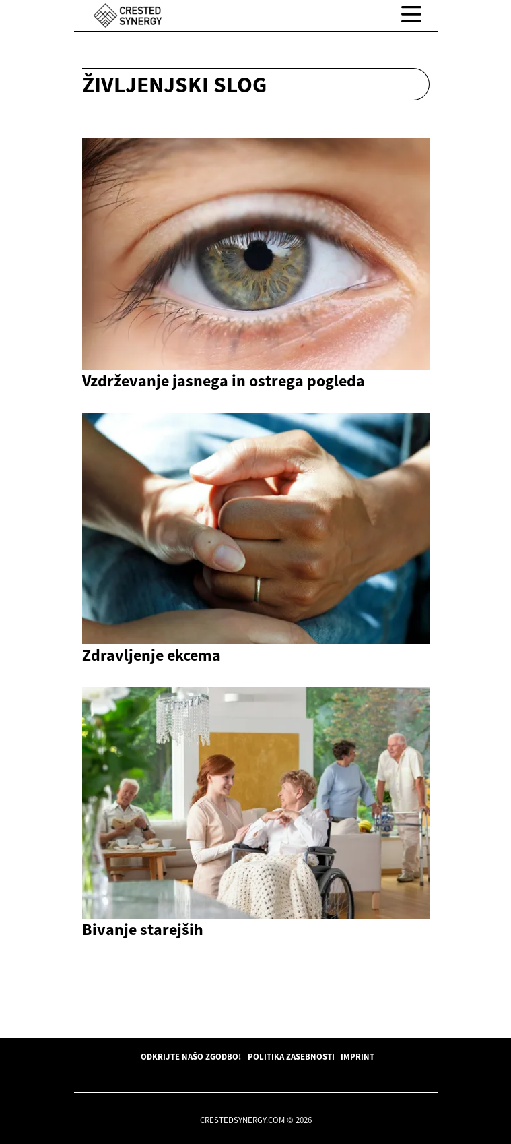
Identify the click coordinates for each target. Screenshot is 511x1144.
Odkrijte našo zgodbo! (191, 1056)
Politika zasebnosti (291, 1056)
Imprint (357, 1056)
